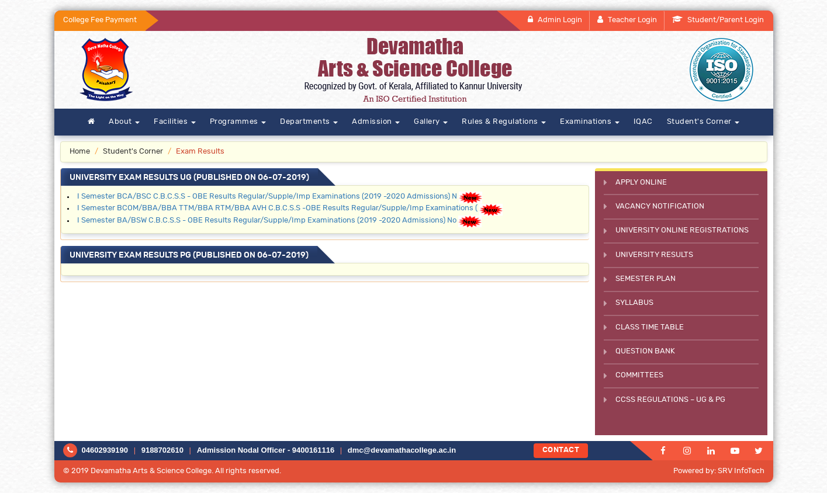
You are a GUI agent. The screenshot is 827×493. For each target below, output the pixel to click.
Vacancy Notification (659, 206)
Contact (561, 450)
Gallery (431, 122)
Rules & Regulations (504, 122)
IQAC (643, 122)
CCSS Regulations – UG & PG (670, 400)
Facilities (175, 122)
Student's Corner (703, 122)
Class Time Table (649, 327)
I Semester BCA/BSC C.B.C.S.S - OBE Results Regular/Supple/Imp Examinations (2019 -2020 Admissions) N (267, 196)
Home (80, 151)
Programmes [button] (238, 122)
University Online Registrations (682, 230)
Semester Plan (645, 279)
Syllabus (634, 303)
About (124, 122)
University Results (654, 255)
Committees (639, 375)
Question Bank (645, 351)
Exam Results (200, 151)
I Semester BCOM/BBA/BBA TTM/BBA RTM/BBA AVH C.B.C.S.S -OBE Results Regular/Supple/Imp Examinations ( (277, 208)
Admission (376, 122)
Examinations (590, 122)
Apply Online (641, 182)
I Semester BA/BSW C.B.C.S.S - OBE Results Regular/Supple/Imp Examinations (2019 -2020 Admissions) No (266, 220)
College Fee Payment (100, 20)
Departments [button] (309, 122)
